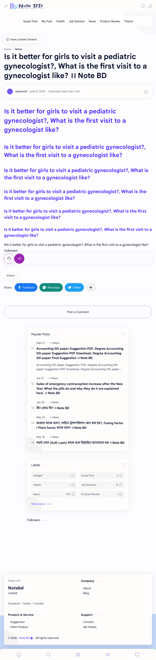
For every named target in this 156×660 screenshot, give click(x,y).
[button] (150, 6)
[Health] (60, 21)
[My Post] (47, 21)
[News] (92, 21)
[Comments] (137, 654)
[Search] (143, 6)
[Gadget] (54, 475)
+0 (19, 259)
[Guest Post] (30, 21)
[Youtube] (39, 604)
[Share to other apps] (91, 287)
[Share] (107, 654)
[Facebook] (14, 604)
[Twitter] (27, 604)
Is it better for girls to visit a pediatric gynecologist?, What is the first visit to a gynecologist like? (65, 120)
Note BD (26, 638)
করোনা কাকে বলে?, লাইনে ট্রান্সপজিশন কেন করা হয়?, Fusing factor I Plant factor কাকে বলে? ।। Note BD (79, 425)
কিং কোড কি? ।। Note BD (52, 408)
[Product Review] (110, 21)
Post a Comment (78, 312)
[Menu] (78, 654)
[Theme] (128, 21)
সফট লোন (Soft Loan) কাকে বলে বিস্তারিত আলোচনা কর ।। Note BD (80, 443)
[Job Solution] (77, 21)
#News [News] (10, 275)
